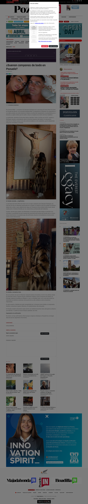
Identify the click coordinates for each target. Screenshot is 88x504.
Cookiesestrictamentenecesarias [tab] (34, 27)
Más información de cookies (45, 41)
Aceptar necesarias (53, 46)
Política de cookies (39, 23)
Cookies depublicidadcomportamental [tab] (34, 40)
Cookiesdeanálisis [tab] (34, 32)
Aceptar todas (45, 46)
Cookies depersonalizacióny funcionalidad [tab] (33, 36)
